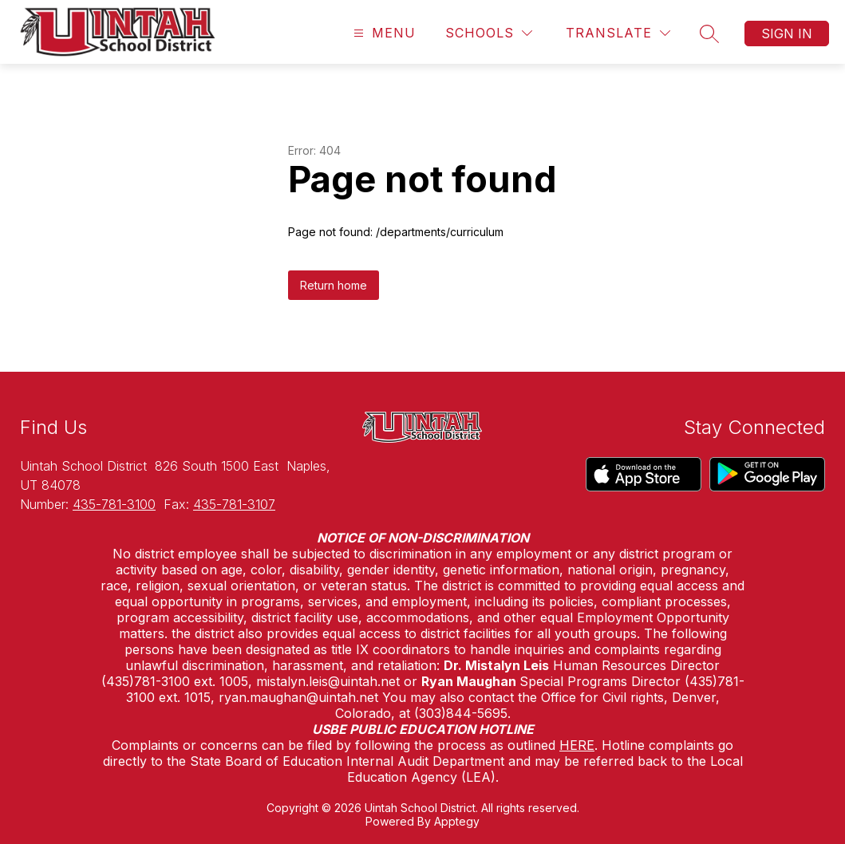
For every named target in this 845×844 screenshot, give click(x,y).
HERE (576, 745)
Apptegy (457, 821)
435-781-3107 (234, 504)
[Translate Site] (618, 33)
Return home (333, 285)
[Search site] (709, 33)
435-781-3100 (114, 504)
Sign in (786, 33)
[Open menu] (382, 33)
